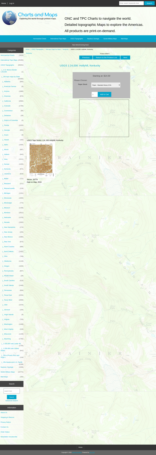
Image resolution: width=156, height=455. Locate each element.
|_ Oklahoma (12, 261)
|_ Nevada (12, 222)
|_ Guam (12, 135)
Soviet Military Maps (110, 39)
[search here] (11, 391)
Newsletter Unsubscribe (9, 437)
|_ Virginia (12, 319)
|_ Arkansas (12, 96)
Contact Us (4, 427)
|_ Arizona (12, 91)
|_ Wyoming (12, 339)
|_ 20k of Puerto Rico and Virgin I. (12, 356)
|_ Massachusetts (12, 188)
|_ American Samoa (12, 86)
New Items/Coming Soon (80, 45)
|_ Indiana (12, 154)
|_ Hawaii (12, 140)
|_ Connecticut (12, 111)
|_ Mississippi (12, 203)
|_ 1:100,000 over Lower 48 (12, 344)
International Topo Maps (58, 39)
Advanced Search (11, 401)
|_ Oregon (12, 266)
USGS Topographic (37, 49)
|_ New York (12, 242)
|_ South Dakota (12, 285)
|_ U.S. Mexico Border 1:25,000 (12, 71)
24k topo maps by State (53, 49)
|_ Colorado (12, 106)
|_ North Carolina (12, 247)
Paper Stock (82, 84)
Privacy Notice (6, 422)
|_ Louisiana (12, 174)
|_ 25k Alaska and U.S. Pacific (12, 362)
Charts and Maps (77, 452)
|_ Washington (12, 324)
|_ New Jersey (12, 232)
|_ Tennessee (12, 290)
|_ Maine (12, 179)
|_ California (12, 101)
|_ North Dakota (12, 251)
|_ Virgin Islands (12, 315)
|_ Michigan (12, 193)
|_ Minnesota (12, 198)
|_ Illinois (12, 150)
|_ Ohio (12, 256)
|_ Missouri (12, 208)
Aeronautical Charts (39, 39)
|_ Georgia (12, 130)
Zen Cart (92, 452)
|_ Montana (12, 213)
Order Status (5, 432)
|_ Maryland (12, 184)
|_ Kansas (12, 164)
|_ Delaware (12, 116)
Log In (11, 3)
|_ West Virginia (12, 329)
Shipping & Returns (7, 417)
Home (3, 3)
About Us (4, 412)
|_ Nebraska (12, 217)
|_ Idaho (12, 145)
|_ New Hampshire (12, 227)
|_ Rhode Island (12, 276)
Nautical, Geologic (93, 39)
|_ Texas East (12, 295)
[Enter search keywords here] (131, 3)
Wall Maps (124, 39)
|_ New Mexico (12, 237)
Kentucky (66, 49)
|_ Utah (12, 305)
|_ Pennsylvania (12, 271)
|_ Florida (12, 125)
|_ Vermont (12, 310)
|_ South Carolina (12, 281)
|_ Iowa (12, 159)
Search (11, 384)
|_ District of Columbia (12, 120)
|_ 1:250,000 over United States (12, 349)
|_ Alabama (12, 82)
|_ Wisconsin (12, 334)
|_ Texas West (12, 300)
